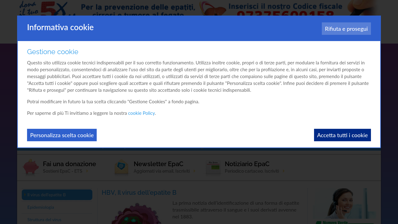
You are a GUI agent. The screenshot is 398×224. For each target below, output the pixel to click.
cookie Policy (141, 113)
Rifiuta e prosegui (346, 28)
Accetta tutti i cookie (342, 135)
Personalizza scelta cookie (62, 135)
